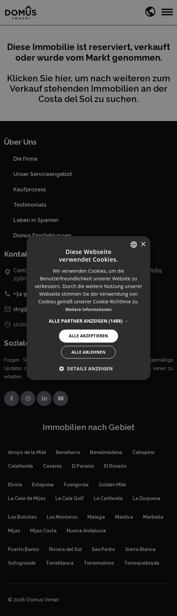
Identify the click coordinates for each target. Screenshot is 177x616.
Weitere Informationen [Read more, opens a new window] (88, 309)
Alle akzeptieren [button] (88, 336)
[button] (88, 321)
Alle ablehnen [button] (88, 352)
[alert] (88, 308)
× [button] (142, 244)
